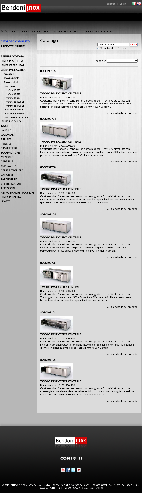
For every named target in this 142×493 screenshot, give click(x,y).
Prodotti (59, 18)
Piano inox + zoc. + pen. (16, 117)
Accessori (9, 74)
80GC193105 (48, 71)
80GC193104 (48, 214)
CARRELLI (7, 161)
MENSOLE (7, 157)
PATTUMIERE (9, 179)
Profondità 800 (12, 94)
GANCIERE (7, 175)
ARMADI (6, 139)
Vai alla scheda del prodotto (122, 113)
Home (30, 17)
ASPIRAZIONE (9, 166)
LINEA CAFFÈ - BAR (12, 65)
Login (123, 3)
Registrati (110, 3)
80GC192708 (48, 167)
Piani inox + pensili (13, 109)
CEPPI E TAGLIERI (12, 170)
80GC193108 (48, 312)
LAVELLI (6, 130)
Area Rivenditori (79, 18)
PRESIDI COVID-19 (12, 56)
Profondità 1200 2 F (14, 101)
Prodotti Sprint (13, 46)
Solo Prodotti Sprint (112, 48)
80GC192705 (48, 263)
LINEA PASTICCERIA (39, 31)
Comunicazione (103, 18)
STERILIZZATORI (11, 183)
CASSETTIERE (9, 148)
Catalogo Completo (15, 41)
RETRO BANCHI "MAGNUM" (18, 192)
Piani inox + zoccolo (14, 113)
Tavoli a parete (11, 78)
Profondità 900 (90, 31)
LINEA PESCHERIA (12, 61)
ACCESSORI (8, 188)
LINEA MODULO (11, 121)
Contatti (136, 17)
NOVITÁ (5, 201)
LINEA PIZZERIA (11, 197)
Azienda (44, 18)
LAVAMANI (7, 135)
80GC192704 (48, 119)
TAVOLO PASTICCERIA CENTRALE (60, 93)
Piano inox (74, 31)
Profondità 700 (12, 90)
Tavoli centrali (59, 31)
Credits (99, 487)
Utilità (122, 18)
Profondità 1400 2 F (14, 105)
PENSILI (6, 143)
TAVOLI (5, 126)
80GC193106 (48, 359)
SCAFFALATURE (10, 152)
